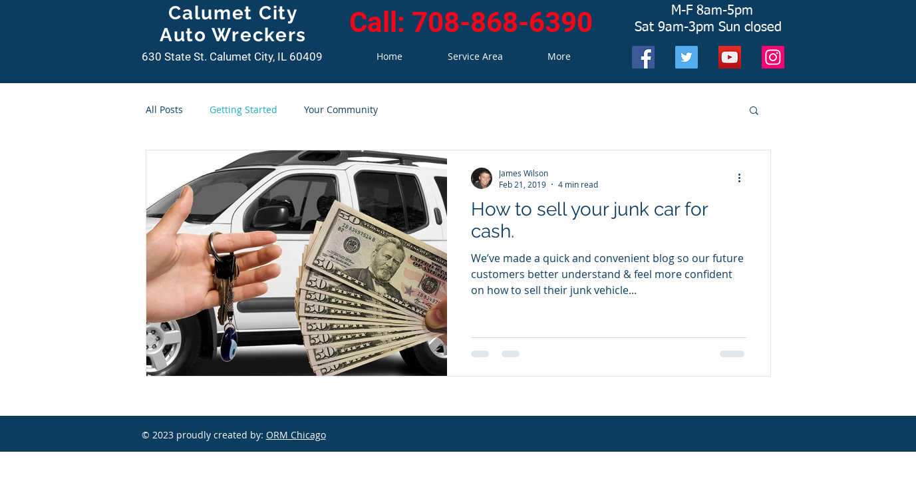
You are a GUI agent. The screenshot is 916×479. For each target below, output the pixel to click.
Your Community (341, 109)
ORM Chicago (296, 434)
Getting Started (243, 109)
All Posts (164, 109)
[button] (754, 111)
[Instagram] (773, 57)
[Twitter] (686, 57)
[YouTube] (729, 57)
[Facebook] (643, 57)
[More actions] (744, 178)
